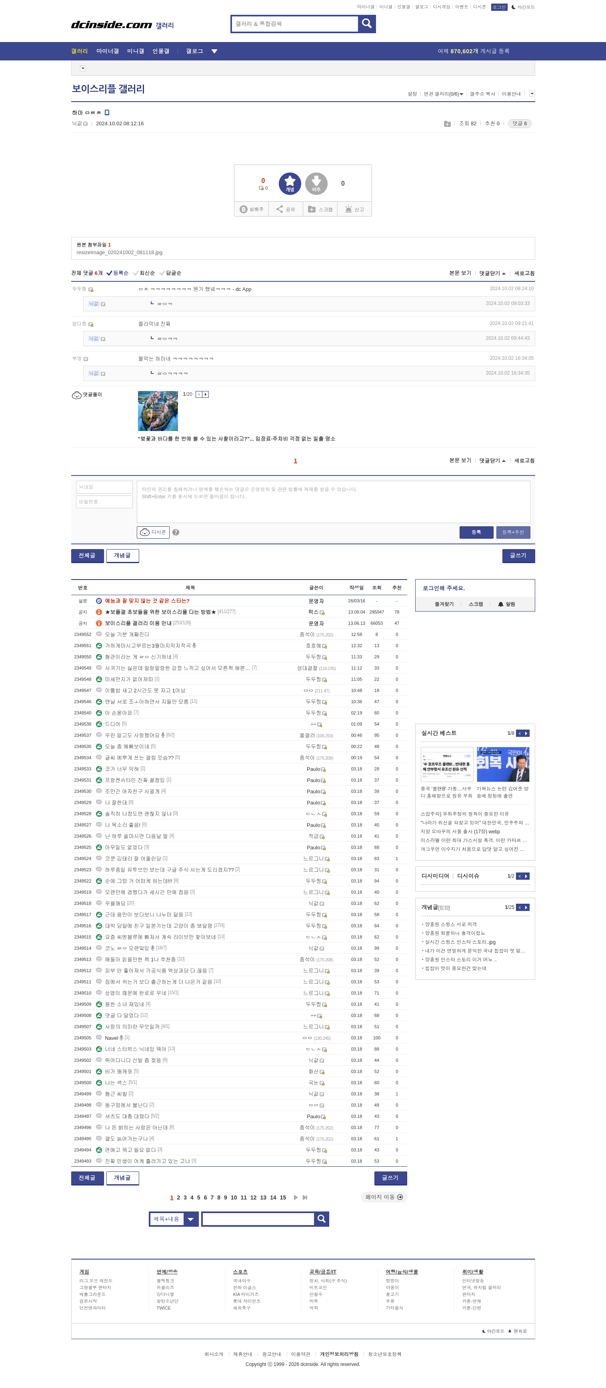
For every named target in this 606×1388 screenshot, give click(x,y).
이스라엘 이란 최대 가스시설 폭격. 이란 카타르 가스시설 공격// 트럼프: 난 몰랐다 (475, 840)
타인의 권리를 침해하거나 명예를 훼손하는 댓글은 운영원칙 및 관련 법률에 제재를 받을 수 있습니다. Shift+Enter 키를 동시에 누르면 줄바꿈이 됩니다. (250, 493)
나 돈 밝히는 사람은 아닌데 (132, 1128)
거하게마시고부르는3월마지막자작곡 (143, 646)
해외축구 (242, 1308)
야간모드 (523, 7)
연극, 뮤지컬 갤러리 (481, 1287)
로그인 (499, 7)
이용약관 (300, 1354)
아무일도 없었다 (119, 847)
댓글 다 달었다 (117, 1016)
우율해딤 (111, 904)
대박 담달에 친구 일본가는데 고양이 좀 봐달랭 (154, 926)
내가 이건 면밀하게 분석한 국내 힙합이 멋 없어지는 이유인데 (477, 951)
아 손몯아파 (114, 713)
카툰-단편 (472, 1308)
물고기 (392, 1294)
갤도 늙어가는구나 (122, 1139)
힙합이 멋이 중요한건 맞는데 (456, 968)
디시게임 (441, 6)
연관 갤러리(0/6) (443, 94)
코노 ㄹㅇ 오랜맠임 (122, 948)
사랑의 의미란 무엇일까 (128, 1027)
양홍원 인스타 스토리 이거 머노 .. (461, 960)
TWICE (164, 1308)
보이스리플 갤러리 (108, 89)
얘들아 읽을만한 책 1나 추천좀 (136, 960)
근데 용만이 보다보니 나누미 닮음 (139, 915)
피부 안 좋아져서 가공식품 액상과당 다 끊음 (151, 971)
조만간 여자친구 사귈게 (128, 791)
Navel (107, 1038)
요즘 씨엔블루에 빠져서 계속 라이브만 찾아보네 (156, 937)
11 (243, 1197)
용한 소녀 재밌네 (120, 1004)
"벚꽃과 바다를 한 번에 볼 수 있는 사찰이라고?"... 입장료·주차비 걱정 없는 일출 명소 (237, 439)
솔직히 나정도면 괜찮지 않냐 (134, 814)
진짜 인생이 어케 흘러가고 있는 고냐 (143, 1161)
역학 (314, 1308)
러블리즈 (165, 1287)
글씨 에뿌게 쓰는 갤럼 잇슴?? (135, 758)
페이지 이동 (384, 1197)
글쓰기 (518, 555)
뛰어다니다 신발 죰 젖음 (128, 1060)
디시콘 (479, 6)
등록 (476, 532)
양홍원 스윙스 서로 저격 (451, 924)
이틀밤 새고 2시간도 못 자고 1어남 (141, 691)
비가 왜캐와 (114, 1072)
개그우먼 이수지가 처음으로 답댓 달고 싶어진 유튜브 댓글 (475, 849)
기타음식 (395, 1308)
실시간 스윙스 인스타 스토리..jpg (460, 942)
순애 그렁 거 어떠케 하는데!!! (134, 881)
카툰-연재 (472, 1301)
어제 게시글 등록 (474, 51)
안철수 (316, 1294)
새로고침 (524, 274)
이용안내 (511, 94)
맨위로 (517, 1331)
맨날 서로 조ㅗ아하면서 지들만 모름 (142, 702)
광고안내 (271, 1354)
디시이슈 (468, 876)
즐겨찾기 (444, 604)
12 (253, 1197)
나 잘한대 (111, 803)
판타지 (469, 1294)
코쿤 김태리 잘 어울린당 (128, 859)
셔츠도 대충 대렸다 (122, 1116)
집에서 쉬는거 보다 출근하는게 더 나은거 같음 (154, 982)
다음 (296, 1197)
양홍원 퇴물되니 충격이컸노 (455, 933)
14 (273, 1197)
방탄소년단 (168, 1301)
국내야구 (242, 1280)
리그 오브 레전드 (96, 1280)
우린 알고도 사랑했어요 (128, 735)
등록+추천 (513, 532)
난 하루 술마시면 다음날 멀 (132, 836)
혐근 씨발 (111, 1094)
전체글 (87, 555)
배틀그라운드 (93, 1294)
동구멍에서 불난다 (122, 1105)
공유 (285, 209)
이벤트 (461, 6)
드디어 (108, 724)
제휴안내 (242, 1354)
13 (263, 1197)
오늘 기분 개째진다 (122, 635)
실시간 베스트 (439, 733)
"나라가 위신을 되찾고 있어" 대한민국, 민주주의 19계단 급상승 (475, 823)
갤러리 (79, 51)
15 (283, 1197)
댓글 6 (519, 123)
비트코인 (318, 1287)
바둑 (314, 1301)
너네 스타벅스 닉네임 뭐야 (131, 1049)
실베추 (251, 209)
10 (234, 1197)
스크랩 (447, 123)
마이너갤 (366, 6)
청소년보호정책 (385, 1354)
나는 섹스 (111, 1083)
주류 (390, 1301)
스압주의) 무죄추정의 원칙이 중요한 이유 (465, 814)
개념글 (122, 555)
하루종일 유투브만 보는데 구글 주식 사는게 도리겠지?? (165, 870)
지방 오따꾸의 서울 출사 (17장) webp (460, 831)
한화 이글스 (244, 1287)
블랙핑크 (165, 1280)
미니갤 (385, 6)
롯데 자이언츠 (247, 1301)
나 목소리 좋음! (118, 825)
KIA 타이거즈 (246, 1294)
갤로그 (421, 6)
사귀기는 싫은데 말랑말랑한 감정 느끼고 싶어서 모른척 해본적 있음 (173, 668)
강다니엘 (165, 1294)
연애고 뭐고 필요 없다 (126, 1150)
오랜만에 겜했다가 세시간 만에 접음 (142, 892)
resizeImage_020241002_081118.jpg (120, 252)
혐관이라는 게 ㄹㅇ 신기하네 (134, 657)
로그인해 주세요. (444, 588)
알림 (506, 604)
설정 (412, 94)
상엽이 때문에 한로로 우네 (131, 993)
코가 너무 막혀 (117, 769)
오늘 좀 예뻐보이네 (122, 747)
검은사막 (88, 1301)
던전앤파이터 (93, 1308)
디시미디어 (436, 876)
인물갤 (403, 6)
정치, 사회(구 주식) (328, 1280)
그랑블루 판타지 (96, 1287)
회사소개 (214, 1354)
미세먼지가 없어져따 (124, 679)
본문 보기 (460, 273)
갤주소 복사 (482, 94)
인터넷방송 (473, 1280)
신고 (354, 209)
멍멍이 (392, 1280)
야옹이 (392, 1287)
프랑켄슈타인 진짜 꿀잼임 (130, 780)
